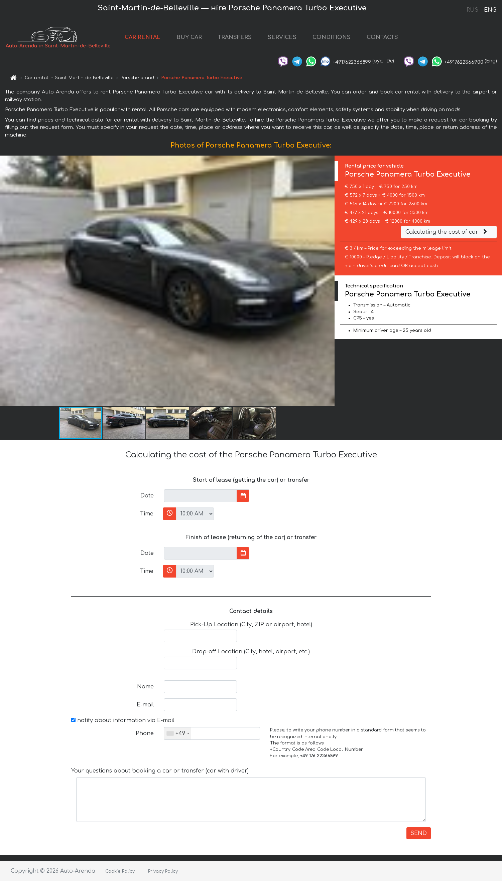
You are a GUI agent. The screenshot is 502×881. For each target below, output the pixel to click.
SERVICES (282, 37)
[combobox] (177, 733)
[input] (200, 495)
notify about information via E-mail (122, 720)
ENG (490, 10)
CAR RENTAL (142, 37)
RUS (472, 10)
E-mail (145, 705)
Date (147, 496)
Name (145, 687)
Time (146, 514)
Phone (145, 733)
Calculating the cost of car (447, 232)
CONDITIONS (331, 37)
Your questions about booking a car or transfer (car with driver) (160, 771)
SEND (418, 833)
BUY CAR (189, 37)
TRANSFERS (235, 37)
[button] (328, 281)
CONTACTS (382, 37)
